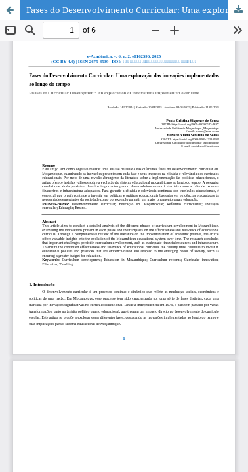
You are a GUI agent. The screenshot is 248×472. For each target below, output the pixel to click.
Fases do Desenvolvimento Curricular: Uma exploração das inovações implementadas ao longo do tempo (137, 10)
